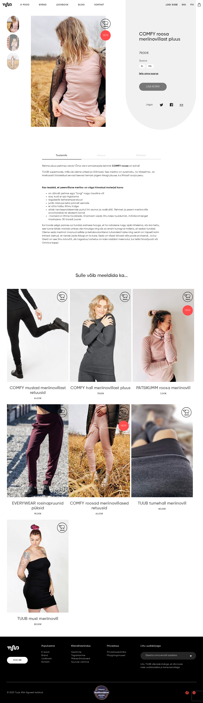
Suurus (143, 61)
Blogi (81, 5)
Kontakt (99, 5)
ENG (184, 5)
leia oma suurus (148, 73)
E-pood (24, 5)
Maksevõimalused (80, 658)
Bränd (42, 5)
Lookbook (62, 5)
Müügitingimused (116, 655)
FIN (192, 5)
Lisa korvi (153, 86)
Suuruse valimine (80, 662)
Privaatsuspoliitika (116, 652)
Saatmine (76, 652)
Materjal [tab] (141, 155)
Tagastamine (78, 655)
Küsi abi (17, 660)
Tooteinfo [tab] (61, 155)
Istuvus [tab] (101, 155)
